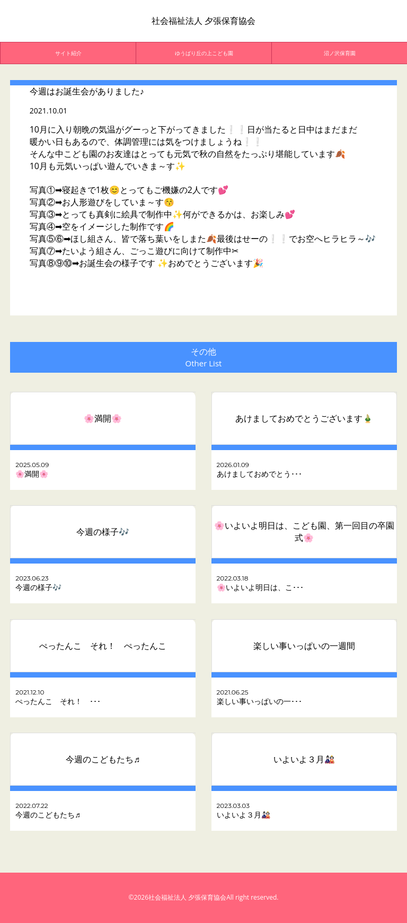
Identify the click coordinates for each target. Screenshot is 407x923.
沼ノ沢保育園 (340, 53)
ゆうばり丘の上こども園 (204, 53)
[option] (68, 53)
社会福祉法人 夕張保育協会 (203, 21)
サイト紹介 (68, 53)
